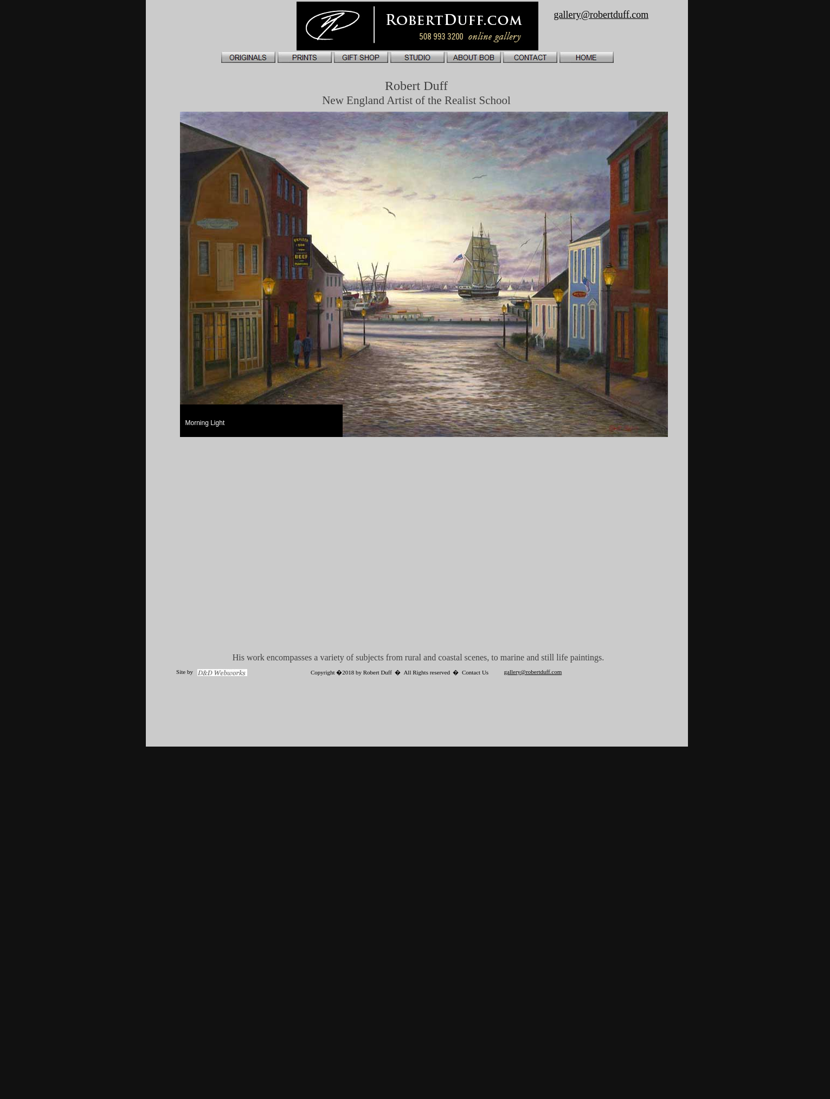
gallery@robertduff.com (533, 672)
